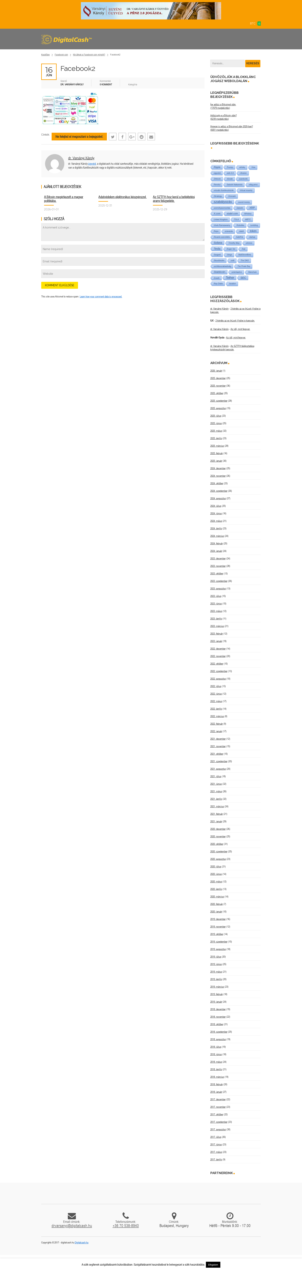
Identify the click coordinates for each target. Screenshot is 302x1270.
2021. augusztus (218, 768)
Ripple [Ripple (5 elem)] (217, 167)
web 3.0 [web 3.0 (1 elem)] (230, 173)
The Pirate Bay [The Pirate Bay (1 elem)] (243, 266)
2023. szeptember (218, 581)
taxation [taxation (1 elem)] (232, 284)
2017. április (216, 1159)
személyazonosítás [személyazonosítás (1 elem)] (222, 208)
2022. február (216, 723)
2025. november (218, 385)
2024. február (216, 543)
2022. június (216, 693)
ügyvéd (92, 163)
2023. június (216, 603)
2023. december (218, 558)
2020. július (215, 866)
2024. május (216, 520)
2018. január (216, 1091)
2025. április (216, 438)
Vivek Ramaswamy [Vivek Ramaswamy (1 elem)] (222, 225)
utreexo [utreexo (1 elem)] (249, 243)
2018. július (215, 1046)
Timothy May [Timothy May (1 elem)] (234, 243)
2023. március (217, 626)
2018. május (216, 1061)
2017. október (216, 1114)
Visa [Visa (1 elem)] (253, 167)
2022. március (217, 716)
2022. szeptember (218, 671)
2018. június (216, 1054)
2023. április (216, 618)
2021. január (216, 821)
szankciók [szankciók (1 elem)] (243, 179)
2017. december (218, 1099)
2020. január (216, 911)
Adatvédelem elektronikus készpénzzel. (122, 197)
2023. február (216, 633)
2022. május (216, 701)
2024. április (216, 528)
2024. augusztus (218, 498)
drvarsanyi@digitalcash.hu (72, 1225)
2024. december (218, 468)
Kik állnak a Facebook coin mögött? (89, 54)
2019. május (216, 971)
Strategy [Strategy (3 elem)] (218, 196)
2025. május (216, 430)
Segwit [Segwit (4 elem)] (217, 254)
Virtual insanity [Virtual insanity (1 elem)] (246, 190)
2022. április (216, 708)
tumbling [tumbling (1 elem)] (254, 225)
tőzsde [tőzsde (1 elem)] (230, 179)
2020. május (216, 881)
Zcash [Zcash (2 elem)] (217, 278)
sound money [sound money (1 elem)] (244, 202)
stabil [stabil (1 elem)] (241, 231)
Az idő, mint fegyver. (240, 329)
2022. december (218, 648)
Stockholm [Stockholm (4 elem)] (219, 260)
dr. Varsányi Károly (81, 158)
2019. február (216, 994)
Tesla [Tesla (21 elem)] (217, 248)
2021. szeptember (218, 761)
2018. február (216, 1084)
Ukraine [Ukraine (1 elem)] (243, 173)
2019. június (216, 964)
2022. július (215, 686)
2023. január (216, 641)
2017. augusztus (218, 1129)
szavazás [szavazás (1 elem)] (229, 231)
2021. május (216, 791)
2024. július (215, 505)
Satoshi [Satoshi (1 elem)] (240, 208)
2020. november (218, 836)
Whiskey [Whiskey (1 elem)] (248, 214)
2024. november (218, 475)
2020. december (218, 828)
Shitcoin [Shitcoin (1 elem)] (217, 179)
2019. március (217, 986)
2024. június (216, 513)
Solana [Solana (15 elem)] (218, 242)
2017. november (218, 1106)
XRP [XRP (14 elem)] (252, 207)
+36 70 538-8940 (126, 1225)
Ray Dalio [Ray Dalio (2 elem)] (218, 283)
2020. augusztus (218, 858)
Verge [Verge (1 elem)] (229, 255)
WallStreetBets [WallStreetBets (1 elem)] (244, 255)
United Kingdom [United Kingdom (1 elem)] (221, 219)
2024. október (216, 483)
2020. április (216, 889)
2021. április (216, 798)
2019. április (216, 979)
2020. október (216, 843)
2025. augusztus (218, 408)
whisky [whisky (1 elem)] (242, 167)
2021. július (215, 776)
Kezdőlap (45, 54)
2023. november (218, 565)
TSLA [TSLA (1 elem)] (236, 219)
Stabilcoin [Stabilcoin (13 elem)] (219, 271)
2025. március (217, 445)
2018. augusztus (218, 1039)
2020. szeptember (218, 851)
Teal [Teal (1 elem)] (243, 249)
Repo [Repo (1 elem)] (216, 231)
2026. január (216, 370)
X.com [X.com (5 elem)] (217, 213)
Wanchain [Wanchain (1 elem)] (252, 272)
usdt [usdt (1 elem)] (232, 260)
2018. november (218, 1016)
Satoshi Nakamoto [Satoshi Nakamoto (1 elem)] (234, 185)
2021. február (216, 813)
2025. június (216, 423)
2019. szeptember (218, 941)
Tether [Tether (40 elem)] (230, 277)
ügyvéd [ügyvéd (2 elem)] (217, 173)
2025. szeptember (218, 400)
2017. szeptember (218, 1121)
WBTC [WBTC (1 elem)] (248, 219)
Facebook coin (61, 54)
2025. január (216, 460)
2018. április (216, 1069)
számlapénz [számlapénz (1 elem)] (237, 272)
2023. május (216, 611)
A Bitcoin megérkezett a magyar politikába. (63, 199)
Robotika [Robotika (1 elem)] (240, 225)
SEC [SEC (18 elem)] (243, 277)
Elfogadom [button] (213, 1264)
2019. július (215, 956)
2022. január (216, 731)
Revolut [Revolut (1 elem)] (217, 185)
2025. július (215, 415)
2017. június (216, 1144)
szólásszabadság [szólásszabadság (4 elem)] (222, 266)
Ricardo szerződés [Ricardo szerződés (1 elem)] (222, 237)
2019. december (218, 919)
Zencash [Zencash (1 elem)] (232, 196)
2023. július (215, 596)
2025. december (218, 378)
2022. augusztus (218, 678)
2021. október (216, 753)
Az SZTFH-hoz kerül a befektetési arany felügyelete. (174, 199)
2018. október (216, 1024)
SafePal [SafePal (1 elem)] (239, 237)
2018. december (218, 1009)
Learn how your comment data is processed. (101, 296)
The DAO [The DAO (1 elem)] (245, 260)
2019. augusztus (218, 949)
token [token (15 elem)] (253, 231)
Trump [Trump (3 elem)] (230, 167)
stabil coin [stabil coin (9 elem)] (232, 213)
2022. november (218, 656)
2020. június (216, 873)
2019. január (216, 1001)
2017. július (215, 1136)
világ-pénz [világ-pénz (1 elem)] (253, 185)
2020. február (216, 904)
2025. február (216, 453)
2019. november (218, 926)
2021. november (218, 746)
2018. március (217, 1076)
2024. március (217, 535)
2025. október (216, 393)
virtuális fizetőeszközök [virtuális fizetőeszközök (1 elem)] (224, 190)
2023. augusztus (218, 588)
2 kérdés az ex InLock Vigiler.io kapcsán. (235, 320)
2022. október (216, 663)
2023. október (216, 573)
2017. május (216, 1151)
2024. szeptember (218, 490)
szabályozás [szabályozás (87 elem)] (223, 202)
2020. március (217, 896)
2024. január (216, 550)
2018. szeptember (218, 1031)
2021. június (216, 783)
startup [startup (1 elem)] (252, 237)
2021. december (218, 738)
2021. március (217, 806)
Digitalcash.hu (81, 1242)
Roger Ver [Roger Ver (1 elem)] (231, 249)
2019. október (216, 934)
